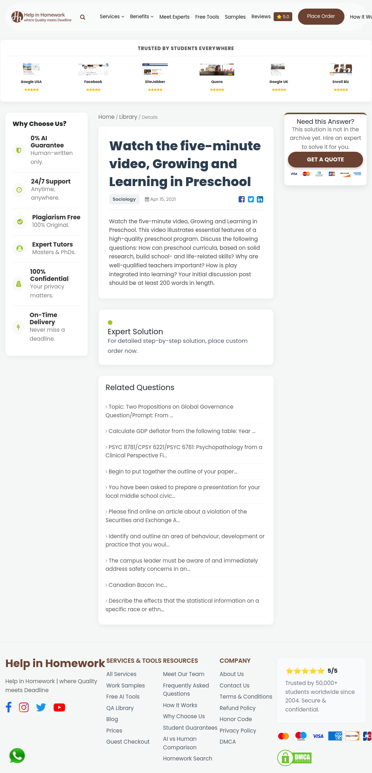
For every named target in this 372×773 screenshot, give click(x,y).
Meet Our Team (184, 682)
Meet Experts (171, 17)
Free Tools (204, 17)
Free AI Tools (123, 706)
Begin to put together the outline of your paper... (174, 474)
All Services (121, 682)
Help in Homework (55, 671)
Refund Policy (238, 717)
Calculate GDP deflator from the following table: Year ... (183, 433)
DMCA (228, 752)
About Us (232, 682)
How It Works (180, 714)
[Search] (79, 17)
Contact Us (235, 694)
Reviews (268, 16)
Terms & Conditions (246, 706)
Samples (231, 17)
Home (106, 117)
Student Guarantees (191, 738)
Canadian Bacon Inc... (138, 591)
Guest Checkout (128, 752)
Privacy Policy (238, 741)
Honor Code (236, 729)
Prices (114, 741)
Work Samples (126, 694)
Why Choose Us (184, 726)
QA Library (120, 717)
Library (128, 117)
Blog (112, 729)
